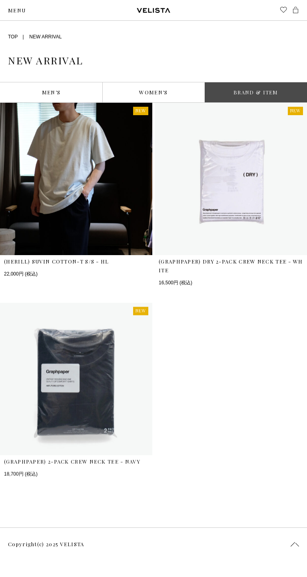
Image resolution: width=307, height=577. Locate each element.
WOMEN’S (153, 92)
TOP (13, 37)
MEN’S (51, 92)
